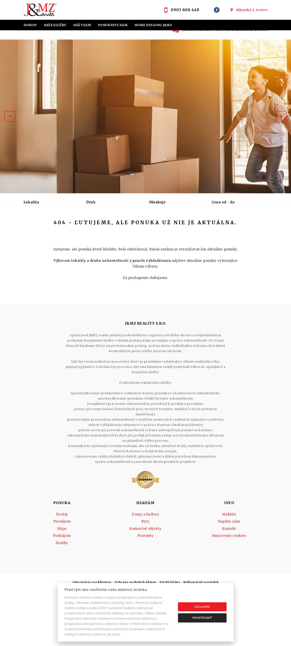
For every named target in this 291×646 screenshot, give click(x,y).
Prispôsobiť (202, 618)
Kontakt (163, 36)
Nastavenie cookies (229, 569)
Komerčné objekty (145, 562)
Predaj (34, 225)
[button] (9, 116)
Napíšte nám (229, 555)
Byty (145, 555)
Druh (91, 202)
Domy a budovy (145, 548)
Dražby (62, 577)
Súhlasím (202, 607)
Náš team (82, 25)
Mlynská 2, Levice (252, 10)
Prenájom (59, 225)
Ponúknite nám (113, 25)
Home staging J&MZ (153, 25)
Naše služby (55, 25)
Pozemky (145, 569)
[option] (145, 116)
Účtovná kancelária (108, 36)
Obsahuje (157, 202)
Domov (30, 25)
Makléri (229, 548)
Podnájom (107, 225)
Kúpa (83, 225)
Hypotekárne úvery (43, 36)
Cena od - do (223, 202)
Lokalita (31, 202)
